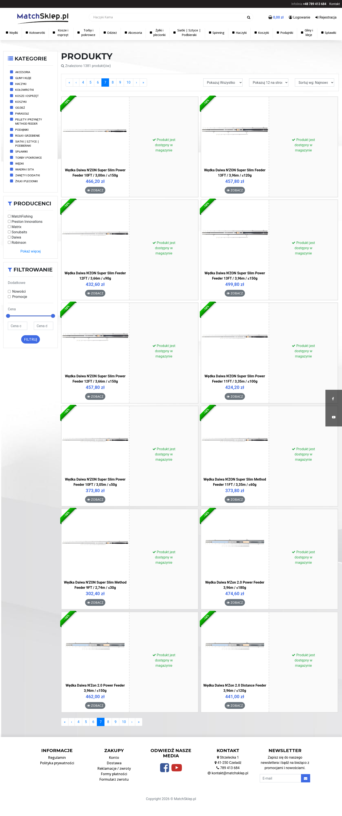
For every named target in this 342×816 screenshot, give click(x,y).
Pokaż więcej (31, 251)
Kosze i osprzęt (27, 96)
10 (128, 82)
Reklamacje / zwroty (114, 768)
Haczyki (20, 84)
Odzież (20, 108)
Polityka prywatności (57, 763)
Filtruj (30, 339)
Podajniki (22, 130)
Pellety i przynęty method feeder (28, 121)
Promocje (19, 297)
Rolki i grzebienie (27, 135)
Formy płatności (114, 773)
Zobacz (95, 190)
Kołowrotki (24, 90)
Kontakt (334, 4)
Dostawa (114, 763)
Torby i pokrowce (28, 158)
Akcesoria (22, 72)
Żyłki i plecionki (26, 181)
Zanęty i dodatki (27, 175)
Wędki (19, 163)
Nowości (19, 291)
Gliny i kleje (23, 78)
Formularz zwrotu (114, 779)
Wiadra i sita (24, 169)
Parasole (22, 113)
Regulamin (57, 757)
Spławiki (21, 151)
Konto (114, 757)
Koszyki (21, 102)
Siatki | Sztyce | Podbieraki (27, 143)
